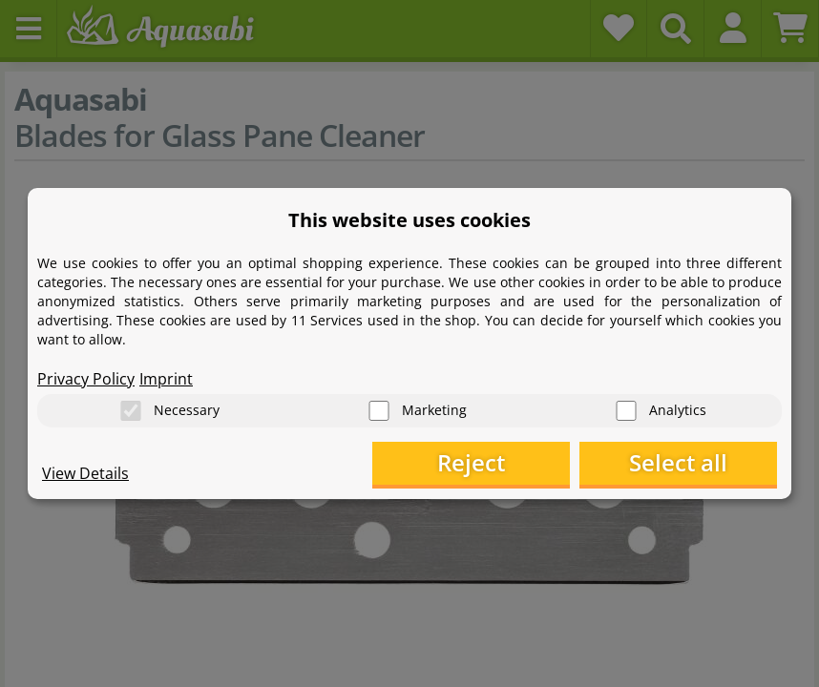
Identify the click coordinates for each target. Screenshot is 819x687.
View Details (85, 473)
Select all (682, 463)
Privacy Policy (86, 377)
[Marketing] (379, 411)
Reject (481, 463)
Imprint (166, 377)
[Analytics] (626, 411)
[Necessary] (131, 411)
